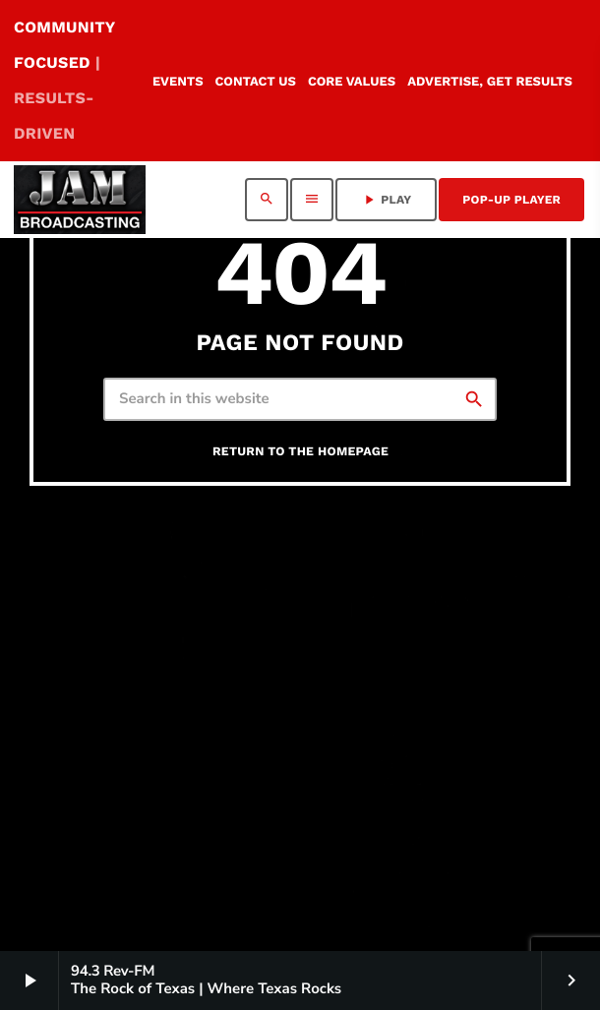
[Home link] (80, 199)
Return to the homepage (300, 452)
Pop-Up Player (511, 200)
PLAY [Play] (386, 200)
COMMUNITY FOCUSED (64, 80)
